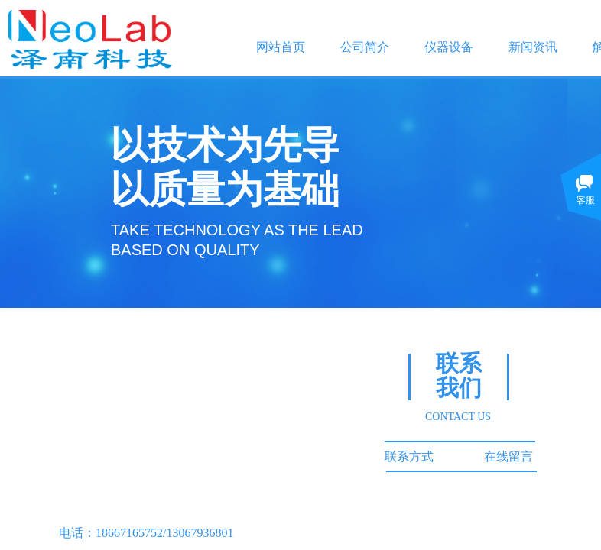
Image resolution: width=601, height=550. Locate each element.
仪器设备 (448, 46)
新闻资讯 (532, 46)
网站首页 (280, 46)
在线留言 (508, 456)
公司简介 (364, 46)
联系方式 (409, 456)
